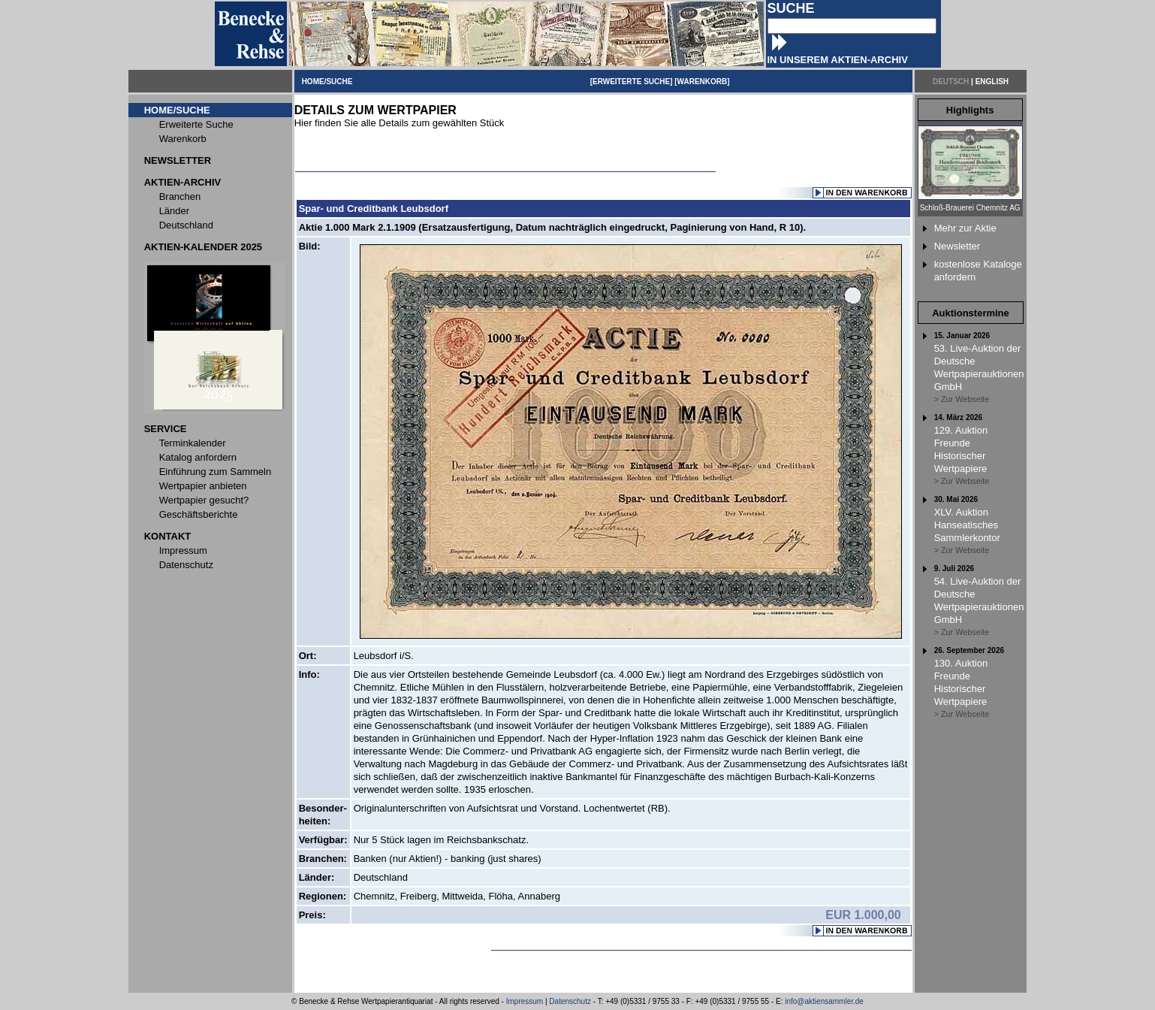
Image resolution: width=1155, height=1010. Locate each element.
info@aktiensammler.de (824, 1001)
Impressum (524, 1001)
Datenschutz (570, 1001)
